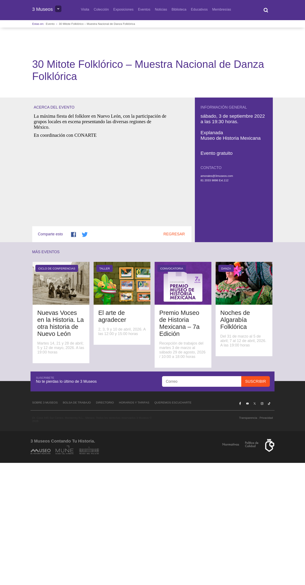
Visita (85, 9)
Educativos (199, 9)
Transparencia (248, 540)
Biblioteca (179, 9)
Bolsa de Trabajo (77, 524)
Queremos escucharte (172, 524)
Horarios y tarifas (134, 524)
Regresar (174, 356)
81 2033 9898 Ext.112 (215, 302)
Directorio (105, 524)
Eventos (144, 9)
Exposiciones (123, 9)
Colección (101, 9)
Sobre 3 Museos (45, 524)
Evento (50, 23)
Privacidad (266, 540)
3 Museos (42, 9)
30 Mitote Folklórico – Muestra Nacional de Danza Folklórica (97, 23)
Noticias (161, 9)
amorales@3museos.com (217, 298)
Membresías (221, 9)
